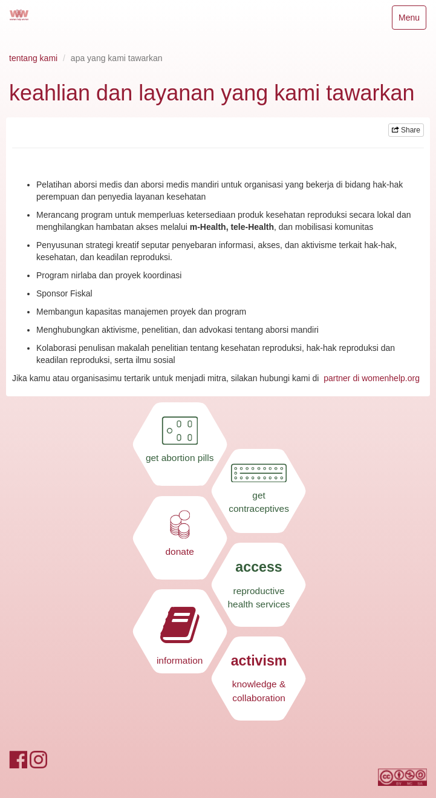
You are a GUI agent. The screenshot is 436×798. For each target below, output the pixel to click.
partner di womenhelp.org (372, 378)
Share (406, 130)
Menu (412, 20)
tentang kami (33, 58)
